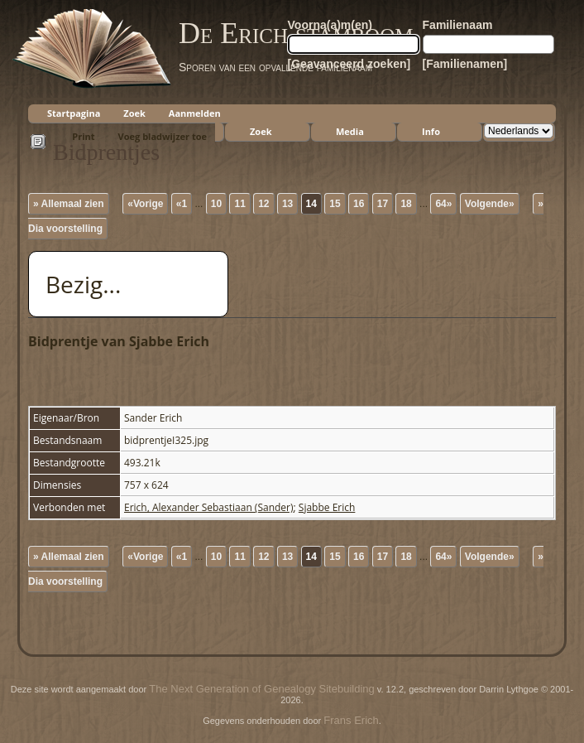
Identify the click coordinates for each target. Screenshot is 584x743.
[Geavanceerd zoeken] (349, 63)
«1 (181, 204)
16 (358, 204)
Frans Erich (350, 720)
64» (443, 204)
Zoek (134, 113)
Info (431, 131)
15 (334, 204)
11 (239, 204)
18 (405, 204)
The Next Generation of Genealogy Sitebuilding (261, 689)
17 (382, 204)
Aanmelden (195, 113)
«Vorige (145, 204)
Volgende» (490, 204)
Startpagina (73, 113)
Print (83, 136)
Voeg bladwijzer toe (162, 136)
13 (287, 204)
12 (263, 204)
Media (350, 131)
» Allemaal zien (68, 204)
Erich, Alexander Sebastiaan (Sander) (209, 507)
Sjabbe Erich (327, 507)
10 (216, 204)
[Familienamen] (465, 63)
